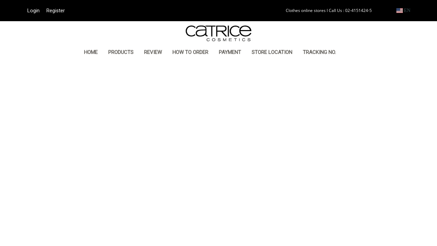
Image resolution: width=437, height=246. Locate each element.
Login (33, 11)
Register (55, 11)
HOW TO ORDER (190, 52)
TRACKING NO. (319, 52)
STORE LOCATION (272, 52)
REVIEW (153, 52)
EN (403, 10)
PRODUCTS (120, 52)
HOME (91, 52)
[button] (351, 53)
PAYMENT (230, 52)
